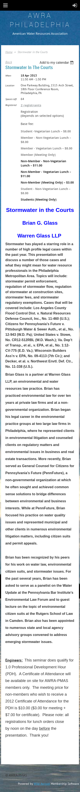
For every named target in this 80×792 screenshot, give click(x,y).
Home (8, 52)
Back (8, 62)
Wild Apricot (42, 784)
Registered (10, 105)
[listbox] (57, 62)
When (8, 75)
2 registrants (31, 105)
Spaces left (11, 99)
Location (9, 85)
